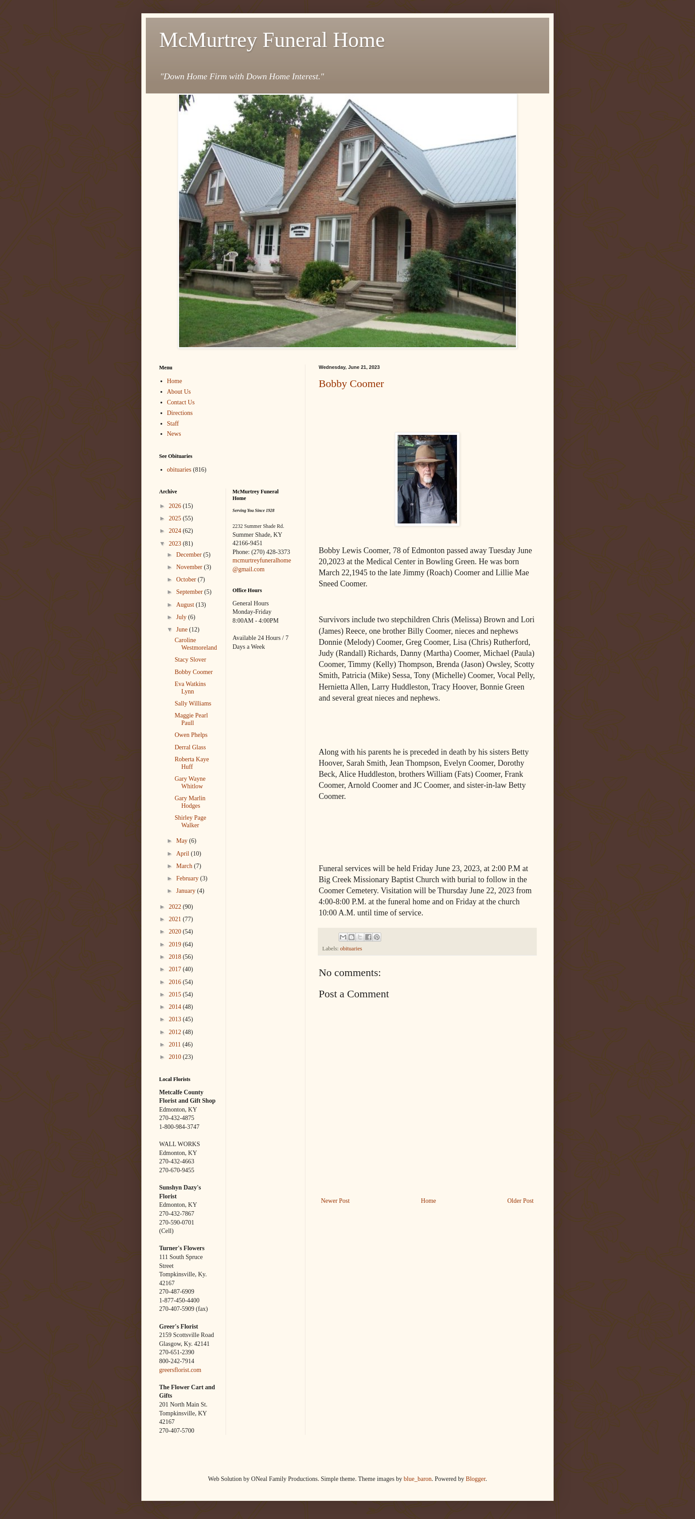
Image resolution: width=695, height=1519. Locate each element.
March (185, 866)
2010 (176, 1057)
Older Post (521, 1200)
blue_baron (418, 1479)
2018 (176, 956)
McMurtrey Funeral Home (272, 39)
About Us (179, 391)
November (190, 567)
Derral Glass (190, 747)
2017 (176, 969)
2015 (176, 994)
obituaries (351, 949)
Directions (180, 413)
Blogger (475, 1479)
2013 (176, 1019)
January (186, 890)
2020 (176, 931)
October (187, 579)
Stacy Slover (190, 659)
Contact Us (181, 402)
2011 (176, 1044)
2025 (176, 518)
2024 (176, 530)
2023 (176, 543)
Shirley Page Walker (190, 821)
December (189, 554)
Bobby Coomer (351, 383)
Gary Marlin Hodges (190, 802)
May (182, 840)
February (188, 878)
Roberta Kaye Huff (192, 763)
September (190, 592)
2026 (176, 506)
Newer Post (335, 1200)
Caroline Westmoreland (196, 644)
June (182, 629)
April (183, 853)
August (185, 604)
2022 (176, 906)
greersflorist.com (180, 1370)
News (174, 433)
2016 (176, 982)
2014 (176, 1007)
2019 (176, 944)
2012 (176, 1032)
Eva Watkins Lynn (190, 688)
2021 (176, 919)
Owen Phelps (191, 735)
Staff (173, 423)
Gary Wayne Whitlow (190, 782)
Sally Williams (193, 703)
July (182, 617)
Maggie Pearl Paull (191, 719)
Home (428, 1200)
